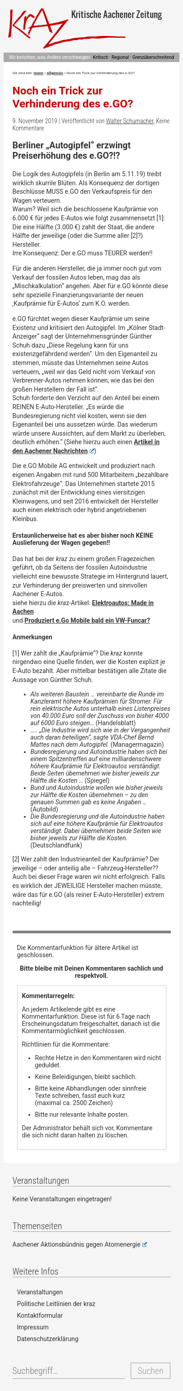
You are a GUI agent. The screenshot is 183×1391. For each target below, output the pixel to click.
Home (38, 73)
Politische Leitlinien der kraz (56, 1303)
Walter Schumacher (129, 121)
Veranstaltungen (40, 1292)
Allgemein (55, 73)
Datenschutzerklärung (47, 1338)
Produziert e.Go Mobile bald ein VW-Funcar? (87, 620)
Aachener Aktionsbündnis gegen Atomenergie (80, 1244)
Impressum (33, 1327)
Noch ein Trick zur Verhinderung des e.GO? (73, 97)
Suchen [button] (150, 1370)
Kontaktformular (40, 1315)
